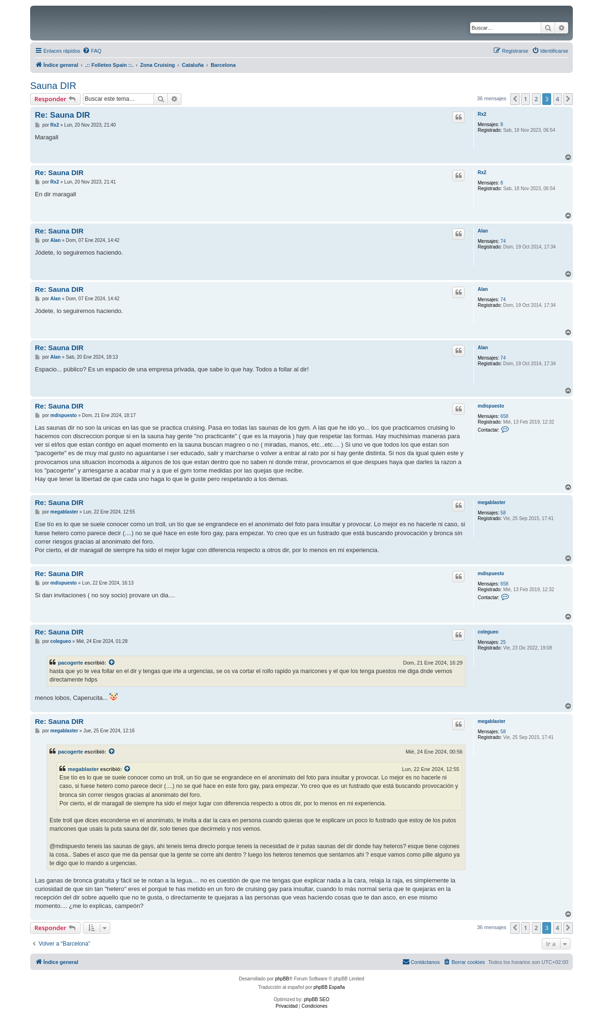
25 (502, 642)
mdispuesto (491, 406)
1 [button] (525, 99)
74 (502, 241)
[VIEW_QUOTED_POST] (112, 662)
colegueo (488, 631)
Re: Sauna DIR (62, 115)
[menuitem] (91, 50)
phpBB (282, 978)
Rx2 (482, 114)
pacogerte (70, 663)
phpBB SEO (316, 999)
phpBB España (329, 987)
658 (504, 416)
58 (502, 512)
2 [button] (536, 99)
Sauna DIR (53, 85)
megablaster (491, 502)
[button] (515, 98)
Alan (483, 230)
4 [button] (557, 99)
